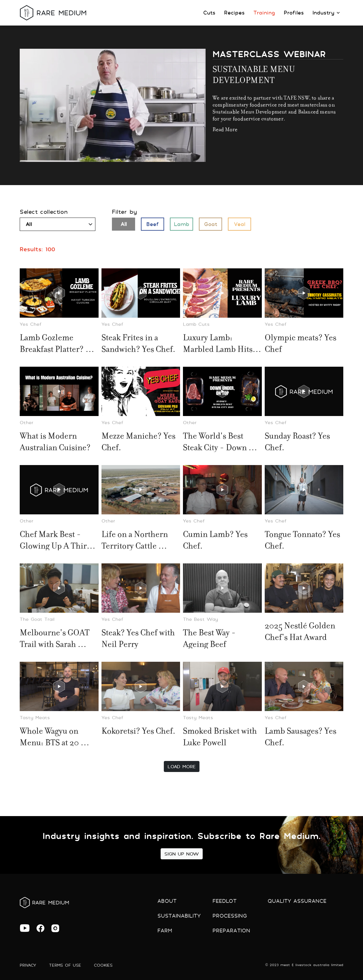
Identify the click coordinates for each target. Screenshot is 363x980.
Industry (326, 12)
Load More (182, 766)
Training (264, 12)
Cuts (209, 12)
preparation (231, 930)
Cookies (103, 965)
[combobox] (57, 224)
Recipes (234, 12)
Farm (164, 930)
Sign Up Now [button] (181, 854)
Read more (225, 128)
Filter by (124, 211)
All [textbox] (29, 224)
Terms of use (65, 965)
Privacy (28, 965)
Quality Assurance (297, 901)
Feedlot (225, 901)
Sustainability (179, 915)
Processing (230, 915)
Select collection (44, 211)
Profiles (294, 12)
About (167, 901)
